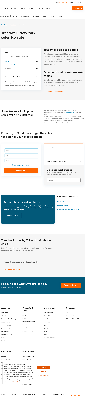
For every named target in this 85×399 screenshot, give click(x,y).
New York (7, 61)
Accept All (43, 367)
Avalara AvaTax (70, 112)
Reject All (43, 372)
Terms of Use (16, 378)
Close (44, 364)
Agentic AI (6, 8)
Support (72, 2)
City (7, 155)
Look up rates (21, 171)
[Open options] (36, 160)
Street (7, 150)
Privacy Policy (16, 382)
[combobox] (21, 160)
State (7, 160)
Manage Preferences (43, 376)
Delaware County (10, 65)
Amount (50, 180)
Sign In (79, 2)
